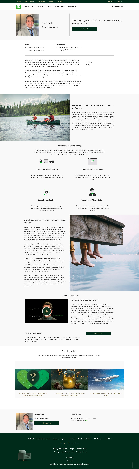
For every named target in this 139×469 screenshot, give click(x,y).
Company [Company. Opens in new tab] (71, 439)
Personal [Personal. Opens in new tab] (18, 1)
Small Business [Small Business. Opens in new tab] (29, 1)
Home (27, 6)
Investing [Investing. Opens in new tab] (51, 1)
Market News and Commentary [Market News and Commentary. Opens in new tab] (39, 439)
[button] (46, 311)
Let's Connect (98, 333)
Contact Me (117, 6)
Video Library (60, 6)
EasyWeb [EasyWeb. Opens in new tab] (108, 439)
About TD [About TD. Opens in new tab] (60, 1)
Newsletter (72, 6)
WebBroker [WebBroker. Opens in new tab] (98, 439)
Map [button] (86, 420)
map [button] (73, 50)
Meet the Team (37, 6)
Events (49, 6)
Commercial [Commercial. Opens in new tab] (41, 1)
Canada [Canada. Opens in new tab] (69, 461)
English (111, 2)
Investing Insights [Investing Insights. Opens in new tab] (59, 439)
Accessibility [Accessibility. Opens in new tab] (81, 449)
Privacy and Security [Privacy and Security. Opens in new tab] (60, 449)
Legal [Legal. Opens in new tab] (72, 449)
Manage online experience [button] (69, 443)
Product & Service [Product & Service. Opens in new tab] (84, 439)
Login (119, 1)
